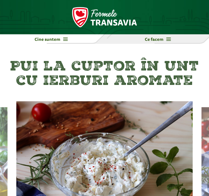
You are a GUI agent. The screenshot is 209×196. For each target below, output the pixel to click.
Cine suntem (51, 39)
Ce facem (158, 39)
